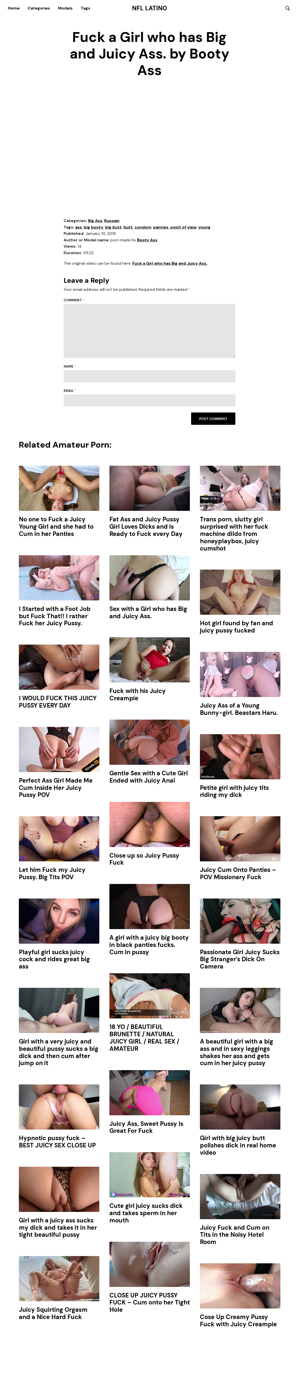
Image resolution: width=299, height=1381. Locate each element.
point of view (183, 227)
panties (160, 227)
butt (128, 227)
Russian (111, 221)
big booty (93, 227)
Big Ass (95, 221)
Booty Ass (147, 240)
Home (14, 8)
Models (65, 8)
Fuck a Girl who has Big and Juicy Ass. (169, 263)
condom (143, 227)
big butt (113, 227)
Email (70, 391)
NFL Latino (149, 8)
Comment (74, 300)
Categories (39, 8)
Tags (85, 8)
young (204, 227)
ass (78, 227)
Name (70, 367)
